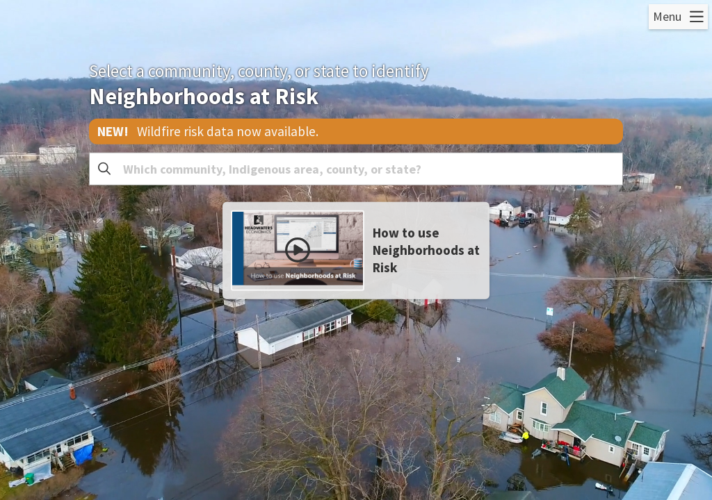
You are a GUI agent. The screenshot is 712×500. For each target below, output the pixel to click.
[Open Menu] (678, 16)
